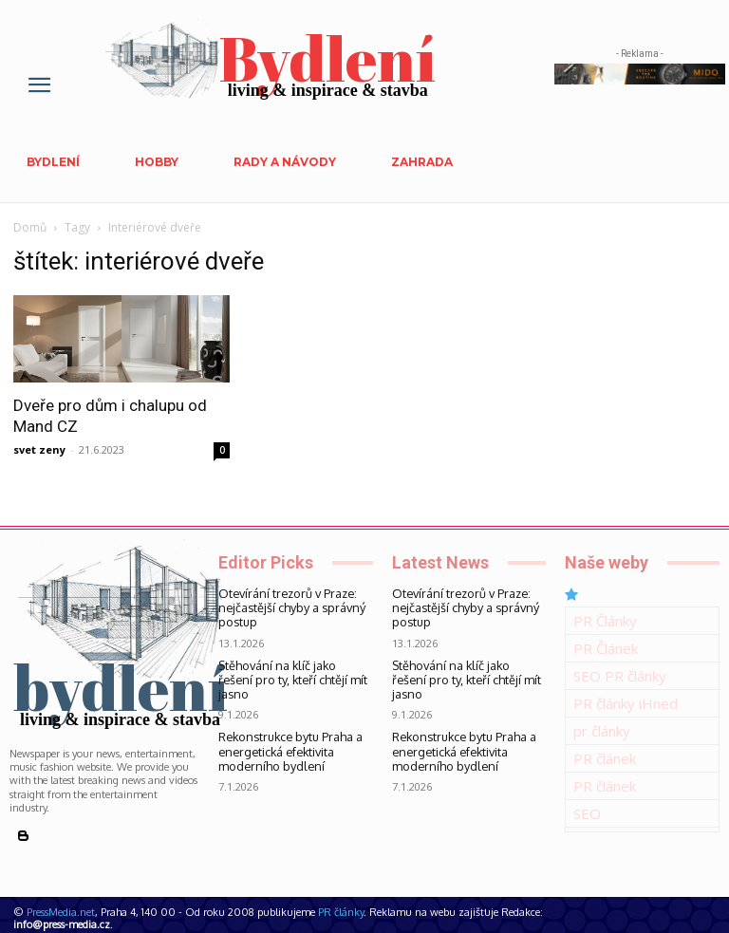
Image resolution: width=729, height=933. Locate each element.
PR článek (604, 758)
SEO (587, 813)
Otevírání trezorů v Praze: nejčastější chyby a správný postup (280, 606)
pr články (601, 730)
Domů (30, 227)
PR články (341, 912)
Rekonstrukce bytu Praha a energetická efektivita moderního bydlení (294, 730)
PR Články (605, 620)
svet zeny (39, 449)
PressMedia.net (61, 912)
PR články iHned (625, 703)
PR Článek (605, 648)
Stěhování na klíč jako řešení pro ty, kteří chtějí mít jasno (294, 668)
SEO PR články (619, 675)
